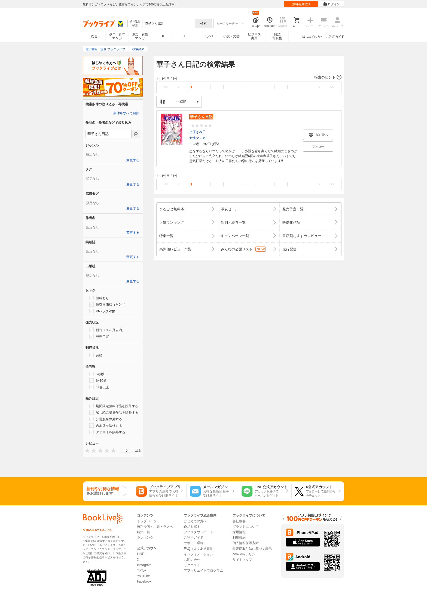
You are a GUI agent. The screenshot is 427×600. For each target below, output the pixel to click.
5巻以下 (98, 374)
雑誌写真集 (277, 36)
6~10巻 (97, 380)
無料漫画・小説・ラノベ (155, 527)
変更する (132, 160)
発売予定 (99, 336)
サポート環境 (193, 543)
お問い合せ (192, 560)
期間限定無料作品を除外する (113, 406)
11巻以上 (99, 387)
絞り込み (135, 23)
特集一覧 (143, 532)
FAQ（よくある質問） (200, 549)
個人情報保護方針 (246, 543)
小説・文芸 (231, 36)
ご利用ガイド (335, 36)
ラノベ (208, 36)
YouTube (143, 576)
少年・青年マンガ (117, 36)
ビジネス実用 (254, 36)
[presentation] (86, 450)
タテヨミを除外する (107, 432)
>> (332, 87)
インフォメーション (198, 554)
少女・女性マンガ (140, 36)
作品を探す (192, 527)
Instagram (144, 565)
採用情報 (239, 532)
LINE (140, 554)
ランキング (145, 537)
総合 (94, 36)
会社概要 (239, 521)
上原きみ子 (197, 132)
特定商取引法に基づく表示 (252, 549)
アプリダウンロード (198, 532)
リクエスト (192, 565)
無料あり (99, 298)
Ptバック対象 (102, 311)
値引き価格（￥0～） (108, 304)
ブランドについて (246, 527)
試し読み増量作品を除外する (113, 412)
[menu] (126, 450)
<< (166, 87)
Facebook (144, 581)
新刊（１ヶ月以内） (107, 330)
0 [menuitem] (127, 450)
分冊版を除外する (105, 419)
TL (185, 36)
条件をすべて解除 (126, 113)
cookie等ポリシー (245, 554)
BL (163, 36)
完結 (95, 355)
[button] (248, 77)
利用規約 (239, 537)
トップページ (147, 521)
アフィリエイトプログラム (203, 570)
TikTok (141, 570)
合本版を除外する (105, 425)
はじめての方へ (312, 36)
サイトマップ (242, 560)
